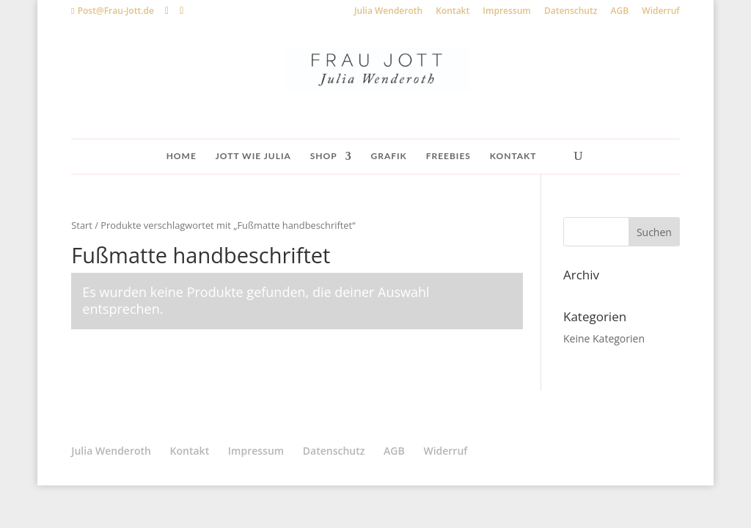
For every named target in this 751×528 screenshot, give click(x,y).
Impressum (506, 12)
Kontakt (452, 12)
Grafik (388, 156)
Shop (323, 156)
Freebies (448, 156)
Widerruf (660, 12)
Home (181, 156)
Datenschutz (571, 12)
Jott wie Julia (253, 156)
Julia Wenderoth (388, 12)
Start (81, 225)
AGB (620, 12)
